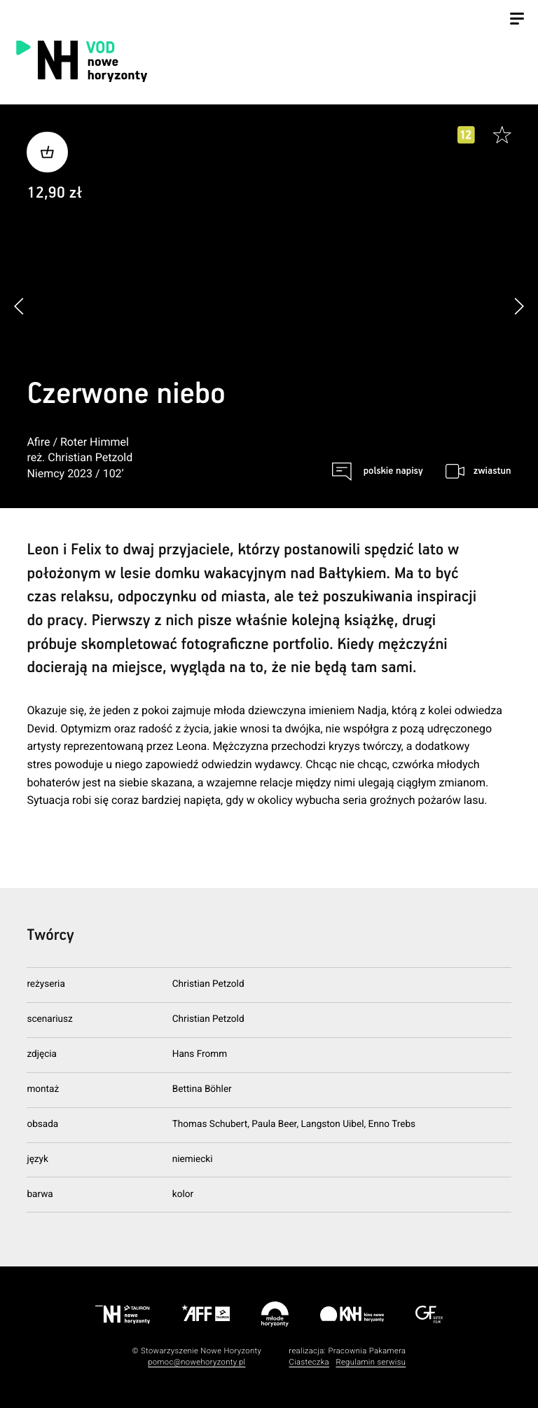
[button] (519, 306)
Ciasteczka (309, 1362)
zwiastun (492, 471)
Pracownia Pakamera (367, 1350)
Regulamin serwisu (371, 1362)
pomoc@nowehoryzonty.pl (196, 1362)
